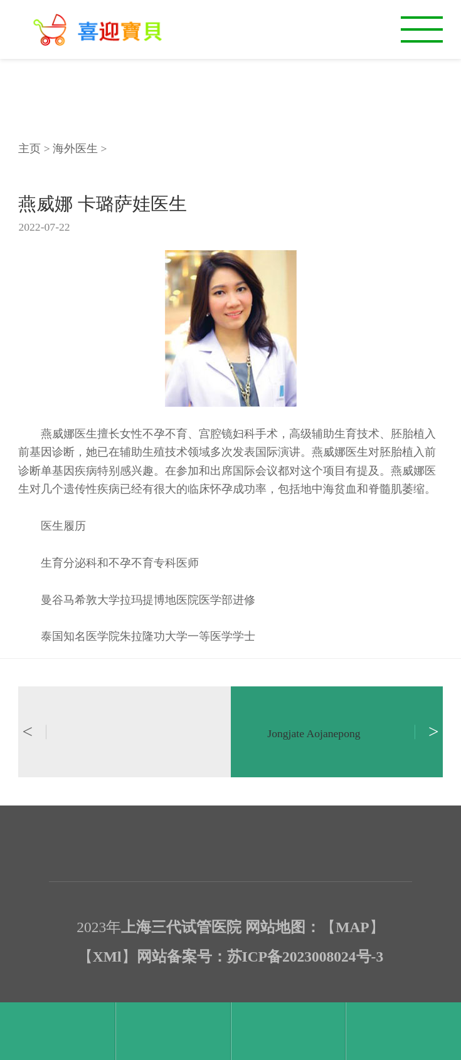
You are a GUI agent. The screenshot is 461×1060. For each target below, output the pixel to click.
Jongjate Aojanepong (313, 733)
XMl (107, 956)
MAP (352, 927)
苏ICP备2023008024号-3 (305, 956)
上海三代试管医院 (181, 927)
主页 (29, 148)
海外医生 (75, 148)
